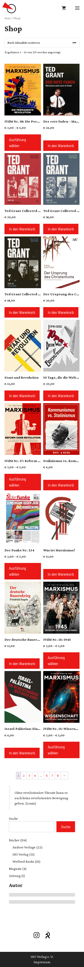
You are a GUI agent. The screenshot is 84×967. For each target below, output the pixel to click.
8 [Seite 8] (58, 775)
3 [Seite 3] (29, 775)
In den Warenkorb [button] (61, 145)
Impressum (42, 962)
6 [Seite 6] (47, 775)
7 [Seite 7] (52, 775)
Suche (13, 818)
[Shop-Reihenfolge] (42, 42)
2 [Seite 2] (24, 775)
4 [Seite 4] (35, 775)
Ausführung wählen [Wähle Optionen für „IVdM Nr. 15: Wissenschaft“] (56, 749)
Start (7, 18)
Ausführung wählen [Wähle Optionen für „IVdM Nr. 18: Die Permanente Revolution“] (17, 142)
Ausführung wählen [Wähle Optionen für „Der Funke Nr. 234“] (17, 571)
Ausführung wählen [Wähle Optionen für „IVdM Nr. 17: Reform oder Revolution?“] (17, 481)
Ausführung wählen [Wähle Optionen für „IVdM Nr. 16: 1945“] (56, 660)
